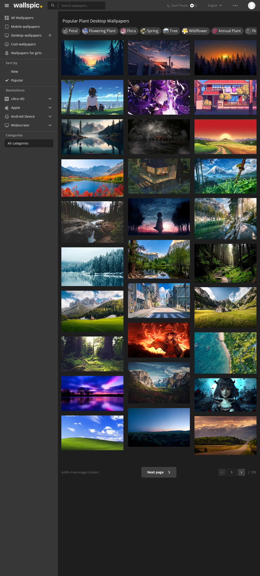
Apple (12, 107)
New (14, 71)
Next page (159, 472)
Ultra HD (14, 99)
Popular (17, 80)
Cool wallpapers (20, 44)
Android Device (20, 116)
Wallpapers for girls (23, 53)
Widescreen (17, 125)
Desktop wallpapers (28, 35)
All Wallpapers (19, 18)
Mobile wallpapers (22, 26)
